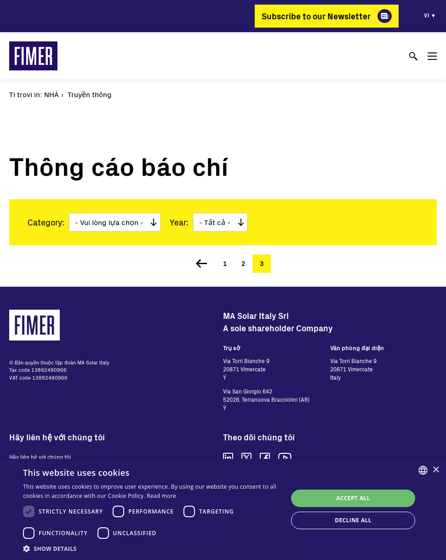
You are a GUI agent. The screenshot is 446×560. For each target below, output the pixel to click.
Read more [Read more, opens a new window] (161, 496)
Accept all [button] (353, 498)
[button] (151, 548)
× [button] (435, 470)
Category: (46, 222)
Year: (179, 222)
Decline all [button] (353, 520)
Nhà (51, 94)
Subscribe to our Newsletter (316, 16)
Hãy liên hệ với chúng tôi (40, 457)
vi (426, 15)
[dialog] (223, 509)
